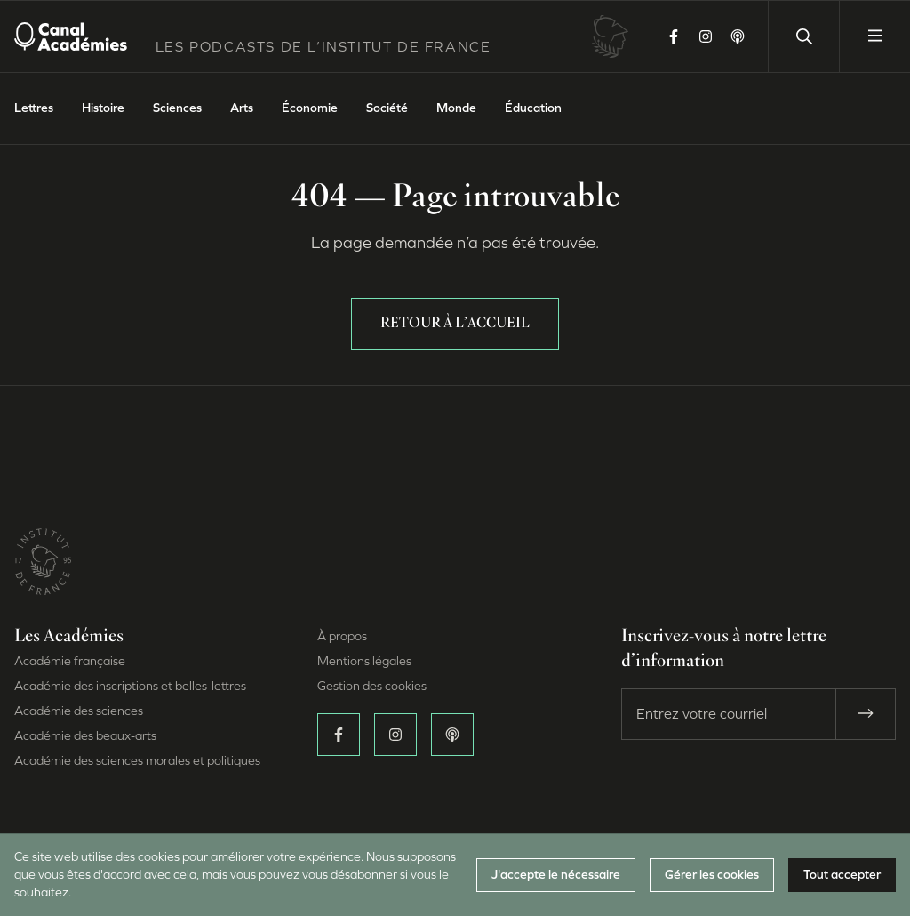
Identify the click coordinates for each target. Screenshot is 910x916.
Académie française (69, 661)
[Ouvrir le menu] (874, 36)
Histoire (103, 108)
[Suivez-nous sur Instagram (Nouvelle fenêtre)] (706, 36)
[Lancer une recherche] (803, 36)
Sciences (177, 108)
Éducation (533, 108)
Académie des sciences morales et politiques (137, 760)
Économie (310, 108)
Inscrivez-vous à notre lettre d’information (723, 649)
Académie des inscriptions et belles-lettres (130, 686)
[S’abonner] (865, 714)
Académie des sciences (78, 711)
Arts (241, 108)
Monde (456, 108)
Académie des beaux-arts (85, 735)
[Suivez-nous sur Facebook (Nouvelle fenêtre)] (674, 36)
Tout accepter (842, 874)
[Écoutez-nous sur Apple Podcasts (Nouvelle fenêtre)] (738, 36)
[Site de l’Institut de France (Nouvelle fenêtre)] (42, 574)
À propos (342, 636)
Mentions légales (364, 661)
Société (387, 108)
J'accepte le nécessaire (555, 874)
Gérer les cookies (712, 874)
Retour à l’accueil (455, 324)
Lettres (33, 108)
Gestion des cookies (372, 686)
